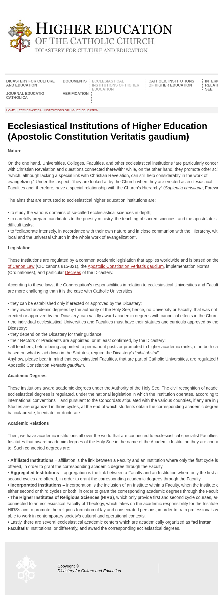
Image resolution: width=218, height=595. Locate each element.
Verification (76, 94)
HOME (10, 110)
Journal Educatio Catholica (25, 96)
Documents (75, 81)
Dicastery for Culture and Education (30, 83)
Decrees (73, 272)
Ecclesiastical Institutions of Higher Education (115, 84)
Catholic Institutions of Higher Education (171, 83)
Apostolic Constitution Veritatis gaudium (126, 266)
